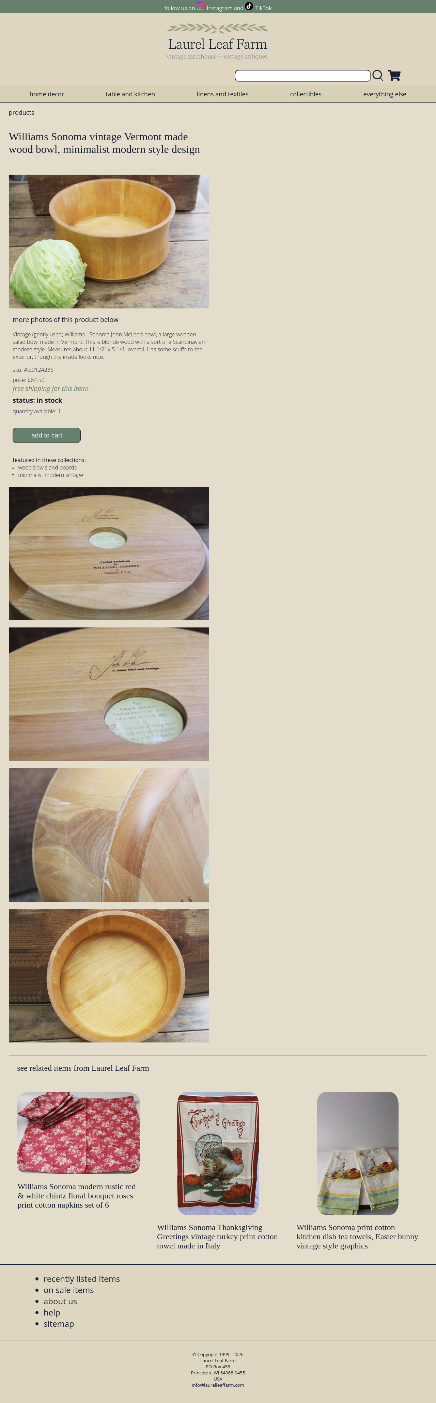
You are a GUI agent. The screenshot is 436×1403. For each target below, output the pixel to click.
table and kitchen (130, 94)
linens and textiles (222, 94)
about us (60, 1301)
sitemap (59, 1323)
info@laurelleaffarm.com (218, 1385)
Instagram (219, 8)
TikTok (263, 8)
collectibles (306, 94)
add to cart (46, 435)
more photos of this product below (65, 319)
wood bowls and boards (47, 467)
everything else (384, 94)
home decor (47, 94)
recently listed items (82, 1278)
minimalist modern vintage (50, 475)
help (52, 1312)
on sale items (69, 1289)
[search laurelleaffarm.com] (379, 76)
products (21, 112)
